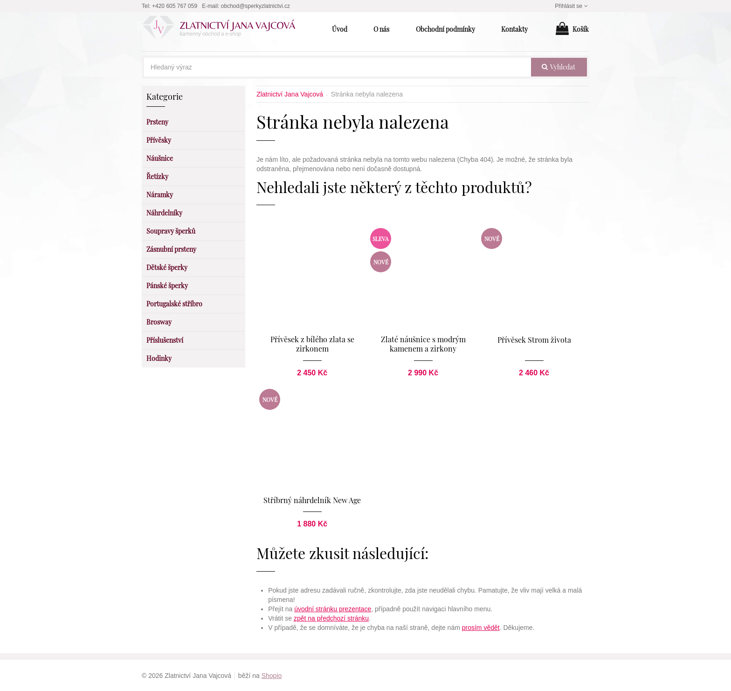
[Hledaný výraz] (337, 67)
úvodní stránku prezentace (332, 608)
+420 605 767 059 (174, 6)
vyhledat (558, 66)
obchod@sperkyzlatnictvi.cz (255, 6)
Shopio (272, 675)
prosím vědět (481, 627)
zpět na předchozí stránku (331, 618)
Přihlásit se (572, 6)
